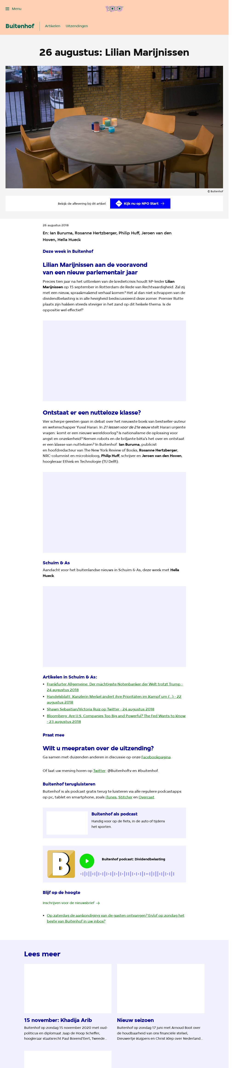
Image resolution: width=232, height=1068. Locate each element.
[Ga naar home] (114, 9)
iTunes (111, 797)
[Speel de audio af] (87, 861)
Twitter (99, 770)
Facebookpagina (156, 757)
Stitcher (125, 797)
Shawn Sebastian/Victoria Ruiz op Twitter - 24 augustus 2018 (100, 709)
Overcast (146, 797)
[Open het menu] (13, 9)
